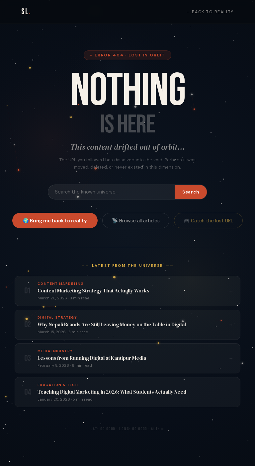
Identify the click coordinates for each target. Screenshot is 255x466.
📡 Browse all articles (136, 221)
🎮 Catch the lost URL (208, 221)
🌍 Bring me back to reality (55, 221)
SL (26, 12)
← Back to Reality (210, 12)
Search (191, 192)
